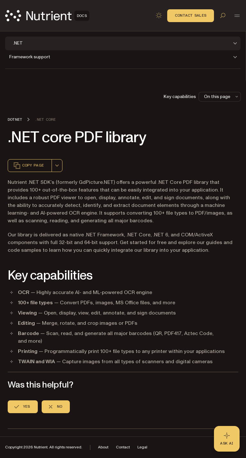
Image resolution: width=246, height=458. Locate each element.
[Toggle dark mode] (159, 15)
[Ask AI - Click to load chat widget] (227, 439)
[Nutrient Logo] (47, 15)
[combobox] (57, 165)
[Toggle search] (223, 15)
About (103, 447)
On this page (221, 97)
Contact (123, 447)
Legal (142, 447)
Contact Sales (190, 15)
